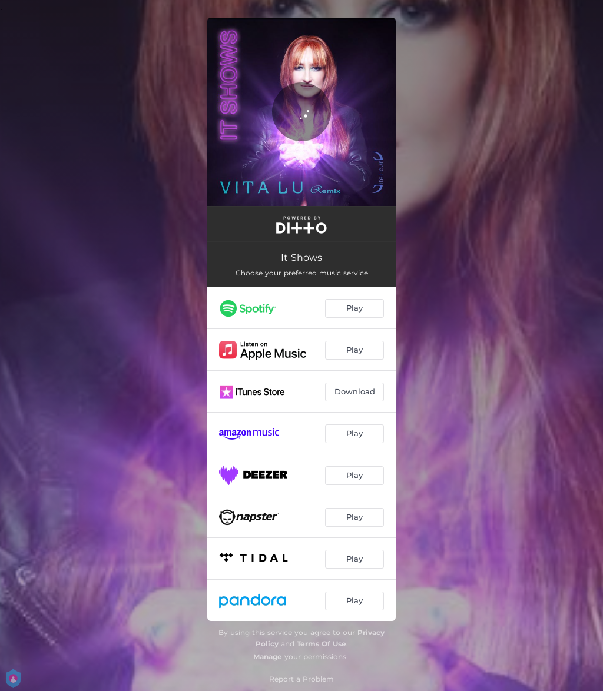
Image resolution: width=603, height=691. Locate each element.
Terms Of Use (321, 643)
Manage (267, 656)
